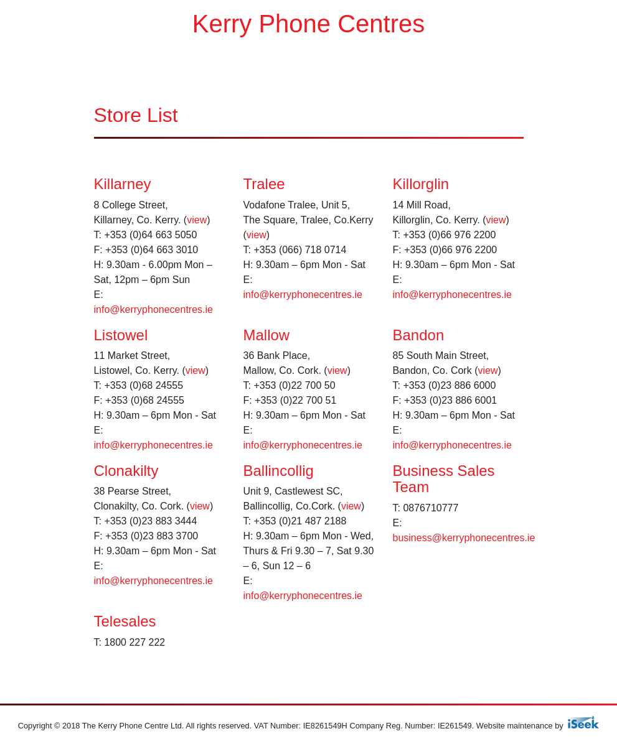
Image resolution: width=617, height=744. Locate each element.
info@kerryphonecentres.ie (153, 309)
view (197, 220)
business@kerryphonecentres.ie (464, 537)
